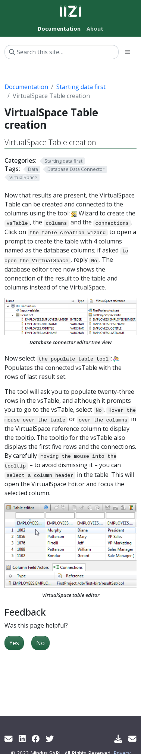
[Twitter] (50, 738)
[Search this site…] (61, 52)
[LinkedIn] (22, 738)
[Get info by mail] (8, 738)
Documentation (26, 87)
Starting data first (81, 87)
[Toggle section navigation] (128, 52)
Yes (14, 643)
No (40, 643)
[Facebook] (36, 738)
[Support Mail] (132, 738)
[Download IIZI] (118, 738)
